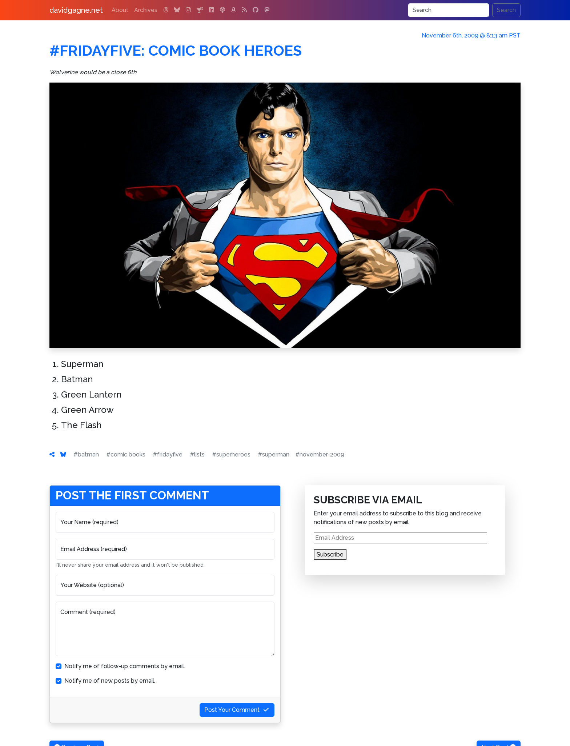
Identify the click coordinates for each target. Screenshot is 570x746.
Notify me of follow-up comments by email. (124, 666)
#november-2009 (319, 454)
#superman (273, 454)
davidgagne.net (76, 10)
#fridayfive (167, 454)
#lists (197, 454)
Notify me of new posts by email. (109, 680)
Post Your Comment (237, 709)
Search (506, 10)
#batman (86, 454)
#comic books (125, 454)
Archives (145, 10)
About (120, 10)
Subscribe (330, 554)
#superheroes (231, 454)
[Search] (448, 10)
